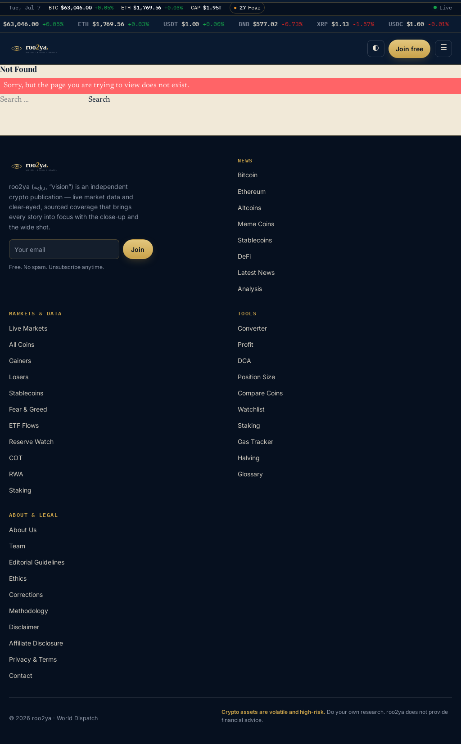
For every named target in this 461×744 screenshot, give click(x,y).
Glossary (250, 474)
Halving (249, 458)
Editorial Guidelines (36, 562)
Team (17, 546)
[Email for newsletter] (64, 249)
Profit (245, 344)
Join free (409, 49)
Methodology (28, 610)
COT (16, 458)
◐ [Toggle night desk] (375, 48)
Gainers (20, 360)
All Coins (21, 344)
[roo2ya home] (42, 49)
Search (99, 100)
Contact (20, 675)
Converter (252, 328)
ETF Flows (24, 425)
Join (138, 249)
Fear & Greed (28, 409)
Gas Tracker (255, 441)
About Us (22, 529)
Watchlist (251, 409)
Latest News (256, 272)
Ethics (18, 578)
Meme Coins (256, 224)
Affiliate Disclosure (36, 643)
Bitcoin (248, 175)
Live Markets (28, 328)
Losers (18, 377)
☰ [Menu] (443, 48)
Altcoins (249, 207)
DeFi (244, 256)
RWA (16, 474)
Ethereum (252, 191)
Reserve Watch (31, 441)
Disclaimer (24, 627)
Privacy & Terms (33, 659)
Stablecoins (255, 240)
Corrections (26, 594)
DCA (244, 360)
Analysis (250, 288)
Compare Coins (260, 393)
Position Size (256, 377)
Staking (20, 490)
